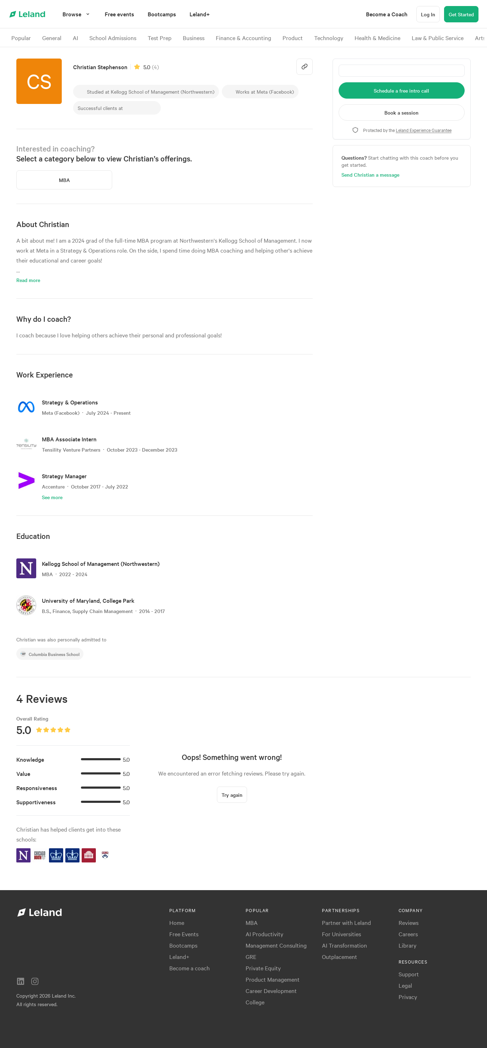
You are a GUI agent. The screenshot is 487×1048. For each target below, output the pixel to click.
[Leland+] (199, 14)
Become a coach (189, 968)
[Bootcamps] (162, 14)
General (51, 38)
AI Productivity (264, 934)
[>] (478, 37)
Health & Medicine (377, 38)
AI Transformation (344, 945)
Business (193, 38)
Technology (328, 38)
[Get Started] (461, 14)
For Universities (341, 934)
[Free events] (119, 14)
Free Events (183, 934)
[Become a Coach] (386, 14)
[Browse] (77, 14)
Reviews (408, 922)
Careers (408, 934)
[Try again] (232, 797)
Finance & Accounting (243, 38)
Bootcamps (183, 945)
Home (176, 922)
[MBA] (64, 179)
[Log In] (428, 14)
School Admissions (112, 38)
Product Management (273, 979)
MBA (252, 922)
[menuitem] (119, 14)
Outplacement (339, 956)
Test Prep (159, 38)
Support (409, 974)
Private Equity (263, 968)
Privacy (408, 996)
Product (293, 38)
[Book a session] (402, 112)
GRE (251, 956)
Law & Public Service (438, 38)
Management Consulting (276, 945)
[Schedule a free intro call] (402, 90)
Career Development (271, 990)
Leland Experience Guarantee (424, 130)
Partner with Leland (346, 922)
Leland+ (179, 956)
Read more (28, 279)
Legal (405, 985)
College (255, 1002)
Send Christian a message (370, 174)
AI (75, 38)
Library (407, 945)
